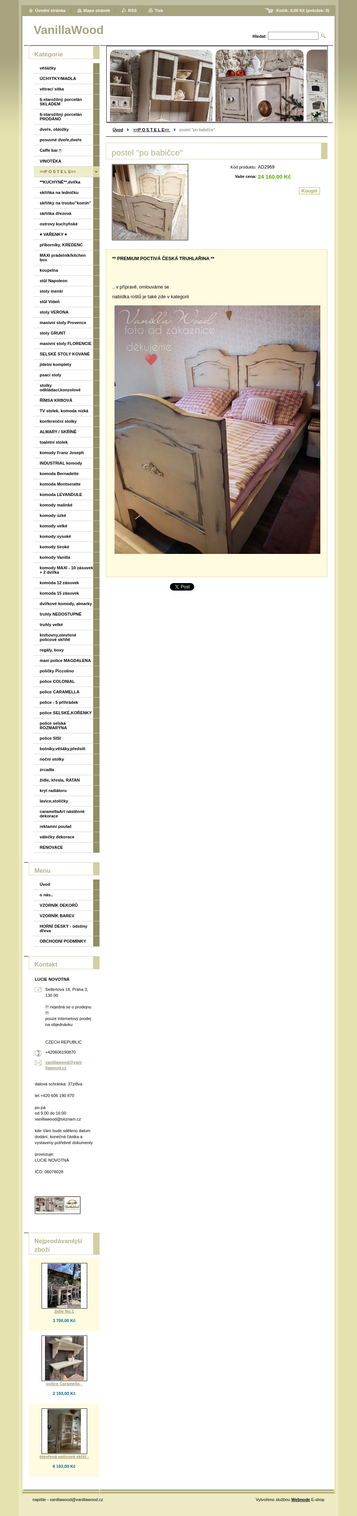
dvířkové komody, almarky (66, 603)
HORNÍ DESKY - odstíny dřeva (63, 928)
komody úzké (53, 515)
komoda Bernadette (59, 473)
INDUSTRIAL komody (61, 463)
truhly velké (51, 624)
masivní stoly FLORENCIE (66, 343)
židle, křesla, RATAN (60, 780)
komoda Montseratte (60, 484)
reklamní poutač (56, 826)
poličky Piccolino (57, 671)
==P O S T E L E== (152, 129)
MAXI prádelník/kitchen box (63, 257)
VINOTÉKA (50, 161)
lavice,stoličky (54, 801)
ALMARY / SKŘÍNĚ (58, 431)
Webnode (300, 1499)
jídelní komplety (55, 364)
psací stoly (50, 375)
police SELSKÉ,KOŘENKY (66, 713)
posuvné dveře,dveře (61, 140)
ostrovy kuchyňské (58, 224)
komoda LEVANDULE (61, 494)
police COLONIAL (57, 681)
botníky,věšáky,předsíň (62, 748)
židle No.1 (64, 1311)
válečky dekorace (57, 837)
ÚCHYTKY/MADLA (58, 78)
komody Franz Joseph (62, 452)
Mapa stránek (96, 10)
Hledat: (260, 36)
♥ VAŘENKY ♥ (53, 234)
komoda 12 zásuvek (59, 582)
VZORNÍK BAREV (57, 915)
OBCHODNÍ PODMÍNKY (63, 941)
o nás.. (46, 895)
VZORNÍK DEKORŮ (59, 905)
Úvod (118, 129)
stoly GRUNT (52, 333)
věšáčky (48, 68)
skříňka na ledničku (59, 192)
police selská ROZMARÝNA (53, 725)
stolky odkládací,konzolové (60, 387)
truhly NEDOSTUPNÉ (61, 614)
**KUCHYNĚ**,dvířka (60, 182)
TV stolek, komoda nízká (64, 411)
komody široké (54, 547)
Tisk (159, 10)
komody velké (53, 526)
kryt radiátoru (53, 790)
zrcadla (47, 769)
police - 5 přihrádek (59, 702)
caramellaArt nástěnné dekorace (62, 813)
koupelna (49, 270)
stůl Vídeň (49, 301)
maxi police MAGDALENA (65, 660)
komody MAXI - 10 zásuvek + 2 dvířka (66, 570)
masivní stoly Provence (63, 322)
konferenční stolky (58, 421)
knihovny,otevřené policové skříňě (58, 637)
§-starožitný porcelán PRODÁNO (61, 116)
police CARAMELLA (59, 692)
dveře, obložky (54, 129)
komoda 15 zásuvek (59, 593)
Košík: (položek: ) (302, 10)
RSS (132, 10)
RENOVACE (51, 847)
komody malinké (56, 505)
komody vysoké (55, 536)
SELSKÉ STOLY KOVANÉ (65, 354)
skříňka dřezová (55, 213)
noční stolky (52, 759)
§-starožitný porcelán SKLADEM (61, 101)
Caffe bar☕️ (51, 150)
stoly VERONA (54, 312)
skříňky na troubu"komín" (65, 203)
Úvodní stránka (50, 10)
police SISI (50, 738)
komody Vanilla (55, 557)
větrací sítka (52, 89)
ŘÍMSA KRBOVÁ (56, 400)
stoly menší (51, 291)
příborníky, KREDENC (61, 245)
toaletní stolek (54, 442)
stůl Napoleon (53, 280)
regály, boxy (52, 650)
